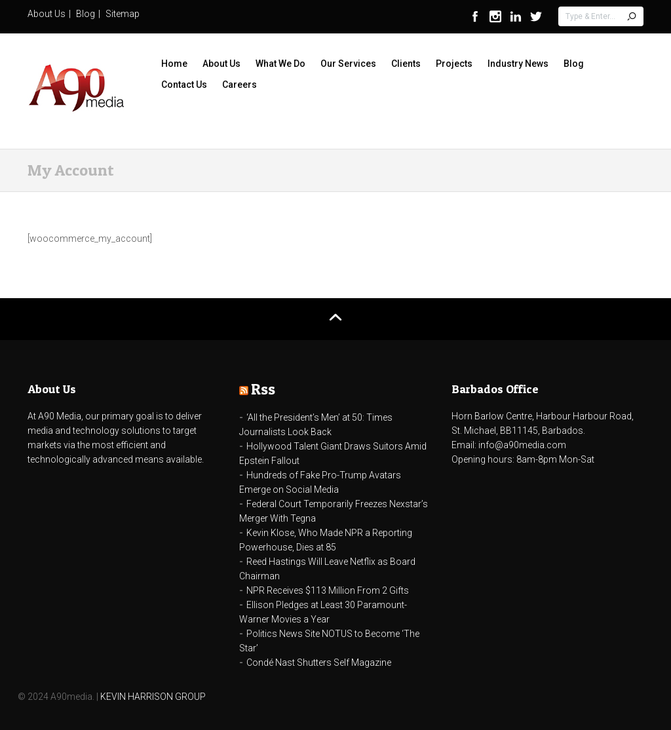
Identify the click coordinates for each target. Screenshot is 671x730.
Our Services (348, 63)
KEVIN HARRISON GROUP (153, 696)
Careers (239, 84)
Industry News (518, 63)
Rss (263, 388)
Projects (454, 63)
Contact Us (184, 84)
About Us (47, 14)
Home (174, 63)
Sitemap (122, 14)
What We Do (280, 63)
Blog (85, 14)
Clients (406, 63)
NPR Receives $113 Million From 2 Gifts (327, 590)
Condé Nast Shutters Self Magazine (318, 662)
